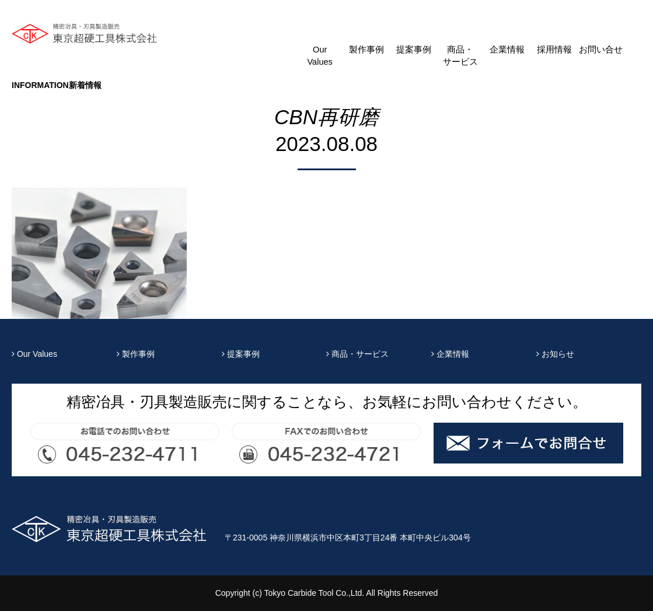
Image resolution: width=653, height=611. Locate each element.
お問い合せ (601, 49)
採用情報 (554, 49)
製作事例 (366, 49)
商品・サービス (460, 55)
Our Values (319, 55)
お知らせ (555, 354)
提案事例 (413, 49)
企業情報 (507, 49)
